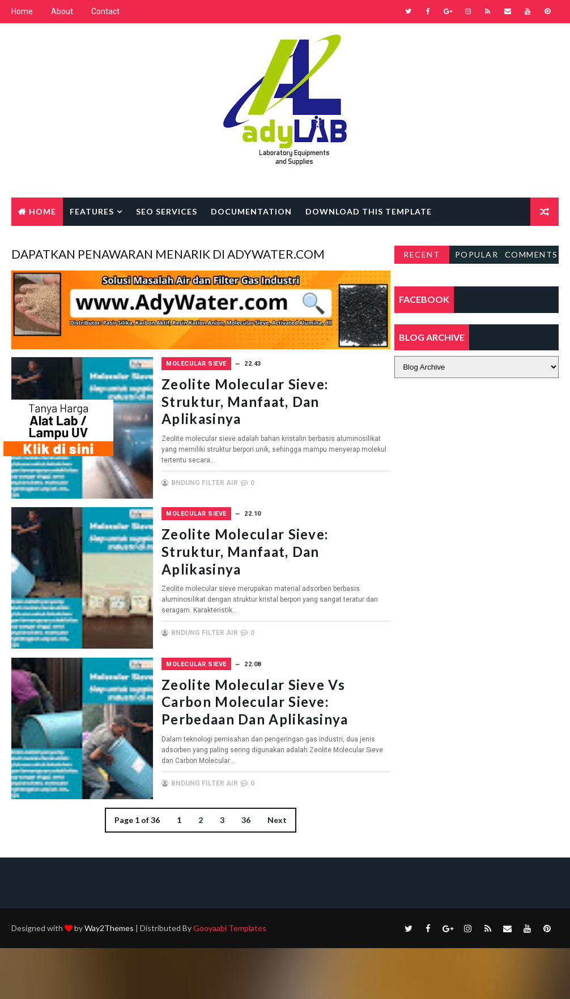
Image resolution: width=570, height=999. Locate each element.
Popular (477, 254)
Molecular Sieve (258, 362)
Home (22, 11)
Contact (105, 11)
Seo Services (166, 211)
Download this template (368, 211)
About (62, 11)
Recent (421, 254)
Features (92, 211)
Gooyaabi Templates (229, 979)
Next (273, 881)
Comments (531, 254)
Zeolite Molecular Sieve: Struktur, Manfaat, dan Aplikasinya (285, 407)
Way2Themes (109, 979)
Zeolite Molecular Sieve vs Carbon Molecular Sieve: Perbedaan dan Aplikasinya (285, 747)
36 (242, 881)
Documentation (251, 211)
